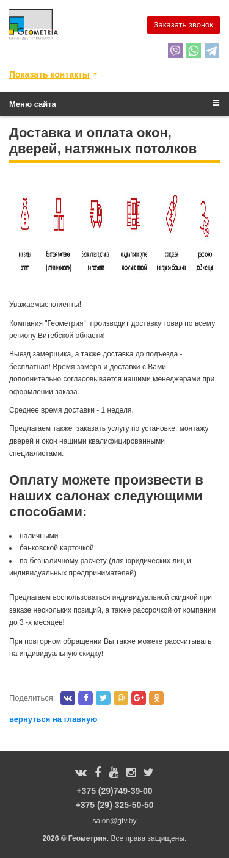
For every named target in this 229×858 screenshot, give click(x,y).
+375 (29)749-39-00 (114, 791)
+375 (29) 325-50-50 (114, 805)
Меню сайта (114, 104)
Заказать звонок (183, 24)
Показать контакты (49, 74)
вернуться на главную (53, 719)
